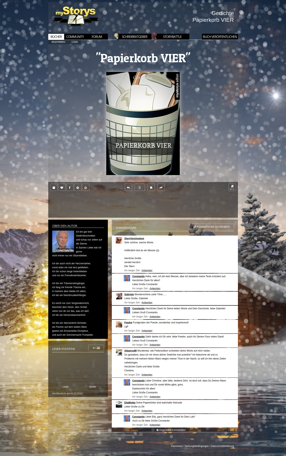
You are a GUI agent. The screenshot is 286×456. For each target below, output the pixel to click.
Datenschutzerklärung (222, 446)
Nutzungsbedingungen (197, 446)
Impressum (177, 446)
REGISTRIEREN (58, 42)
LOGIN (75, 42)
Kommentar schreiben (211, 227)
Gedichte (223, 13)
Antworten (147, 270)
